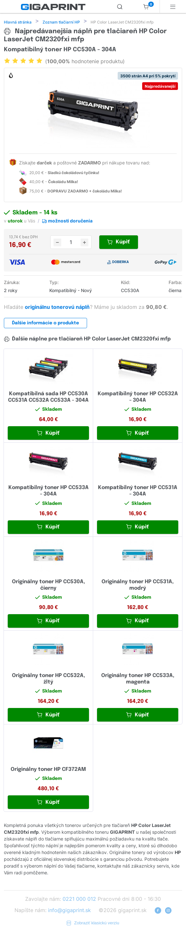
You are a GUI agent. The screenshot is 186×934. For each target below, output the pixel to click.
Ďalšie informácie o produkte (45, 323)
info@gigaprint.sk (69, 911)
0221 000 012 (79, 899)
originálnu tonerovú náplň (58, 307)
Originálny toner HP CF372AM (48, 770)
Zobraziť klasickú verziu (93, 923)
